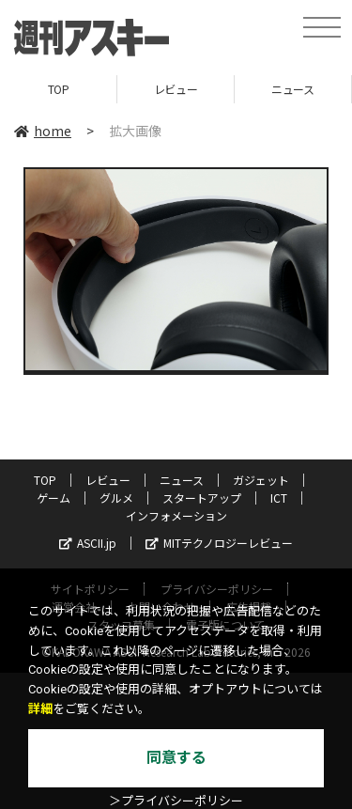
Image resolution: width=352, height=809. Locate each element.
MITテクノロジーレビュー (219, 543)
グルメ (116, 498)
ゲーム (53, 498)
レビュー (175, 89)
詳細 (40, 709)
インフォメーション (176, 515)
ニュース (292, 89)
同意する (176, 758)
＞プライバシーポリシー (176, 801)
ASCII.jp (87, 543)
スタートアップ (201, 498)
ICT (278, 498)
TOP (58, 89)
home (42, 130)
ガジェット (261, 480)
